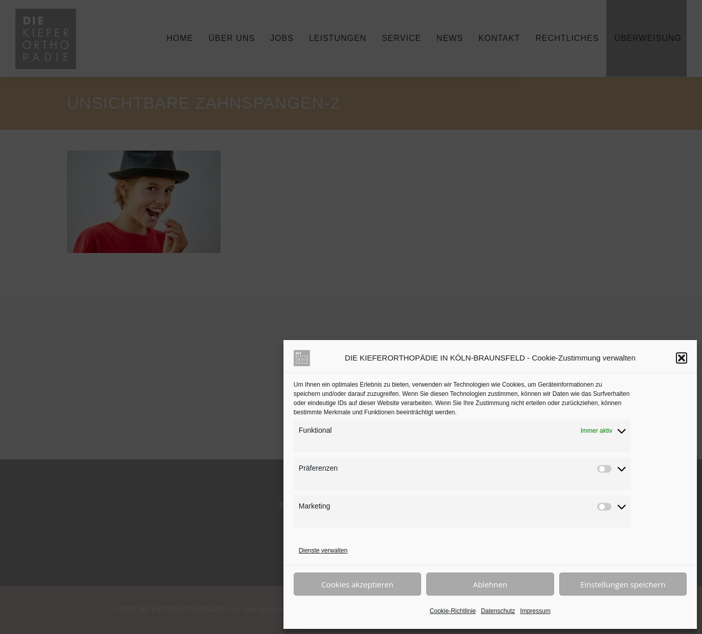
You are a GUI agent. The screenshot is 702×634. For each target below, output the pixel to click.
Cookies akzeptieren (357, 584)
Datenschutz (498, 611)
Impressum (535, 611)
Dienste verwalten (323, 550)
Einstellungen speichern (623, 584)
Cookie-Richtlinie (453, 611)
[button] (681, 358)
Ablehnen (490, 584)
